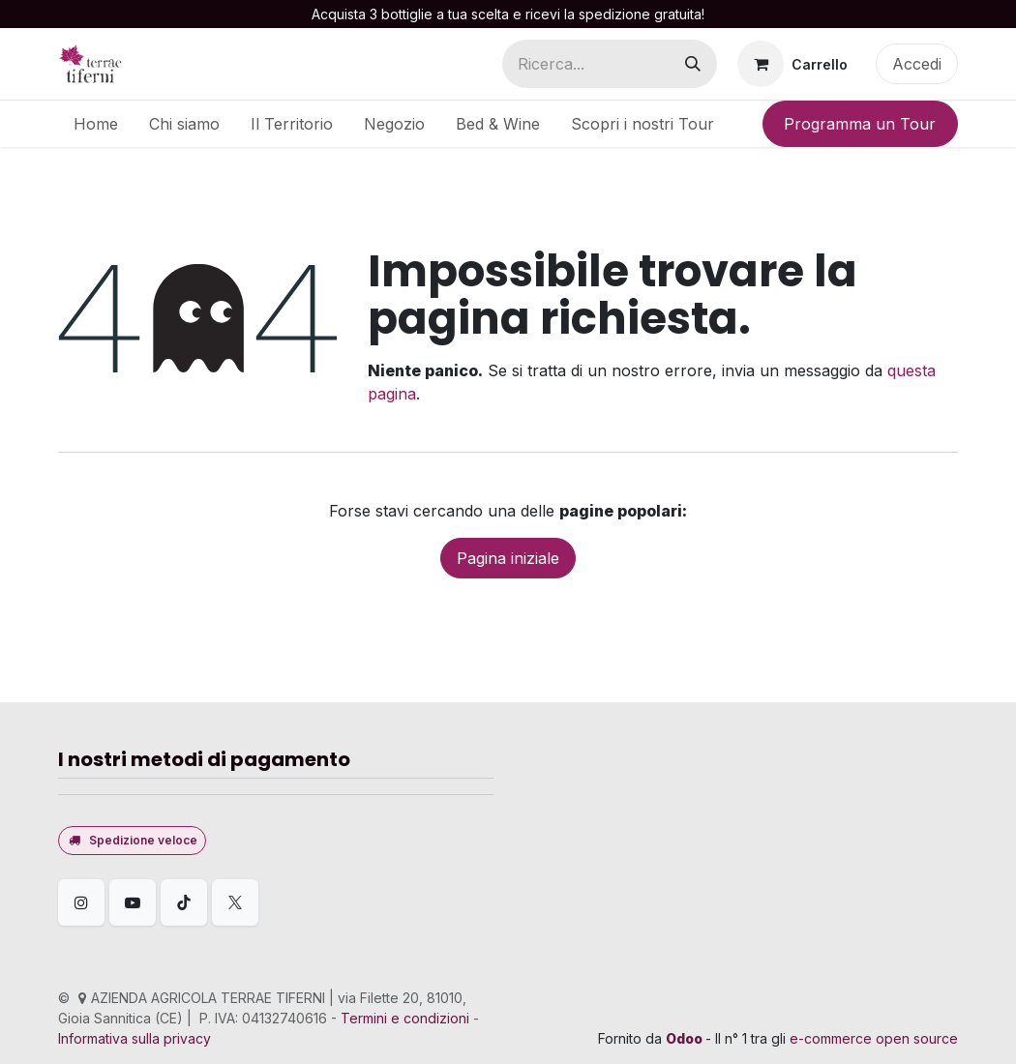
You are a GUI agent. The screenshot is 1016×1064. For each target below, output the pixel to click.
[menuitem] (96, 123)
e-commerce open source (874, 1038)
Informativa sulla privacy (134, 1038)
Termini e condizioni (405, 1018)
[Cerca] (693, 64)
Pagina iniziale (508, 558)
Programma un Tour (860, 123)
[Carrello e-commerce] (792, 64)
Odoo (685, 1038)
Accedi (916, 64)
